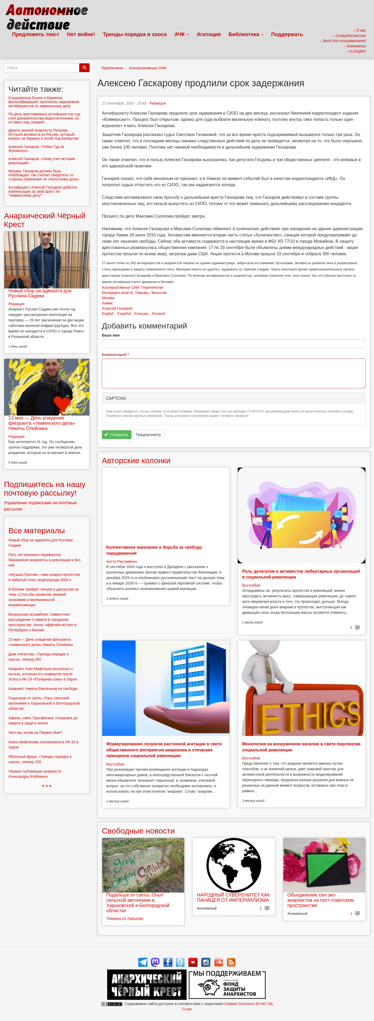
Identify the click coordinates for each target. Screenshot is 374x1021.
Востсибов (251, 585)
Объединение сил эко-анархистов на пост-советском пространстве (320, 900)
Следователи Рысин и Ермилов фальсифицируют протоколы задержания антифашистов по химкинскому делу (43, 102)
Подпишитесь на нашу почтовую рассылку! (44, 488)
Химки (107, 303)
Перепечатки (112, 68)
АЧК (182, 34)
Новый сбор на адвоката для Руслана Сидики (39, 293)
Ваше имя (111, 335)
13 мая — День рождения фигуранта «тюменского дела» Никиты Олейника (41, 423)
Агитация (209, 34)
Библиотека (246, 34)
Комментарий (115, 355)
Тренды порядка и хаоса (135, 34)
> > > (46, 786)
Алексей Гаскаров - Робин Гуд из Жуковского (36, 149)
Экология (158, 293)
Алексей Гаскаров (117, 308)
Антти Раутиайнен (121, 561)
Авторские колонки (136, 460)
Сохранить (116, 435)
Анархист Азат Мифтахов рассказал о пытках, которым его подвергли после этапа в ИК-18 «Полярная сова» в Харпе (42, 674)
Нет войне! (81, 34)
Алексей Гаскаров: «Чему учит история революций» (41, 161)
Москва (108, 298)
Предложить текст (35, 34)
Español (124, 313)
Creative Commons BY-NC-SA (248, 1004)
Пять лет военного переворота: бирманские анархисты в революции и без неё (44, 560)
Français (141, 313)
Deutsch (158, 313)
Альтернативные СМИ (147, 68)
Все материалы (36, 530)
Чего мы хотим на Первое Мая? (35, 732)
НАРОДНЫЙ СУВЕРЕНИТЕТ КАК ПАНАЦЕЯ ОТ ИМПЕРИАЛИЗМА (233, 897)
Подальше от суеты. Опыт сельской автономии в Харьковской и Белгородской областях (137, 902)
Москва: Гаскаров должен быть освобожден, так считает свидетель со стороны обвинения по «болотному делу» (43, 175)
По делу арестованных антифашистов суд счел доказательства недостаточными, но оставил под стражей (44, 118)
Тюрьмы (142, 293)
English (108, 313)
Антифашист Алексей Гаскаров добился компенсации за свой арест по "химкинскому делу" (42, 191)
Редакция (158, 103)
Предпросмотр (148, 435)
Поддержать (287, 34)
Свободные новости (138, 830)
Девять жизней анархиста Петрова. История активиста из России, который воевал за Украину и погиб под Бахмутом (43, 134)
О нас (187, 1009)
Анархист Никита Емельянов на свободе (42, 689)
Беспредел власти (117, 293)
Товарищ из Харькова (124, 918)
